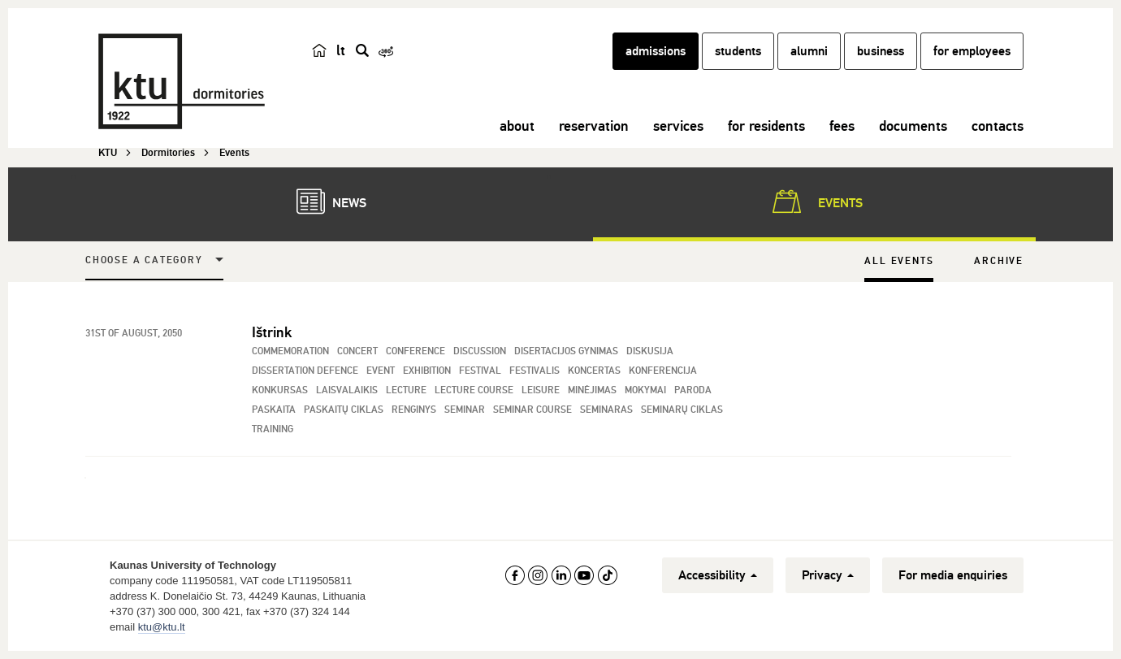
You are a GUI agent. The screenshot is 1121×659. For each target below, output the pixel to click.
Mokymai (645, 390)
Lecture (406, 390)
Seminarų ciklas (682, 410)
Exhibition (427, 371)
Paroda (693, 390)
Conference (415, 351)
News (323, 201)
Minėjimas (592, 390)
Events (814, 201)
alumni (809, 51)
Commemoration (290, 351)
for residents (766, 126)
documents (913, 126)
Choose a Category (144, 260)
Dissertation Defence (305, 371)
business (880, 51)
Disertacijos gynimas (566, 351)
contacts (998, 126)
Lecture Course (474, 390)
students (738, 51)
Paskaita (274, 410)
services (678, 126)
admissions (655, 51)
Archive (999, 261)
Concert (357, 351)
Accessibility (717, 575)
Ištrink (272, 332)
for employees (972, 51)
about (517, 126)
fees (842, 126)
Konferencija (663, 371)
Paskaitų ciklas (343, 410)
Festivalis (534, 371)
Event (380, 371)
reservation (594, 126)
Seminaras (606, 410)
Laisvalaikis (347, 390)
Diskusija (649, 351)
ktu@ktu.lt (161, 627)
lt (340, 50)
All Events (898, 261)
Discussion (479, 351)
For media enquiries (952, 575)
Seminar (464, 410)
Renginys (414, 410)
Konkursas (280, 390)
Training (272, 429)
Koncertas (594, 371)
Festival (480, 371)
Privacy (828, 575)
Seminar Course (532, 410)
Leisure (541, 390)
